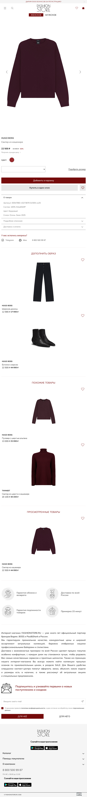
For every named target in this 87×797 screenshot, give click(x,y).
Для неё (22, 716)
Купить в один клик (39, 187)
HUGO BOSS (7, 138)
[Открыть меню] (5, 8)
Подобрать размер (77, 169)
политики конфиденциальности (33, 708)
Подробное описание (13, 221)
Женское (36, 15)
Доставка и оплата (12, 227)
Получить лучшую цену (11, 152)
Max (23, 240)
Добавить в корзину (43, 180)
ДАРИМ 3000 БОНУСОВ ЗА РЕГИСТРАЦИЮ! (43, 2)
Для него (64, 716)
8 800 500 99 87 (39, 240)
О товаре (7, 197)
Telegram (7, 240)
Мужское (50, 15)
